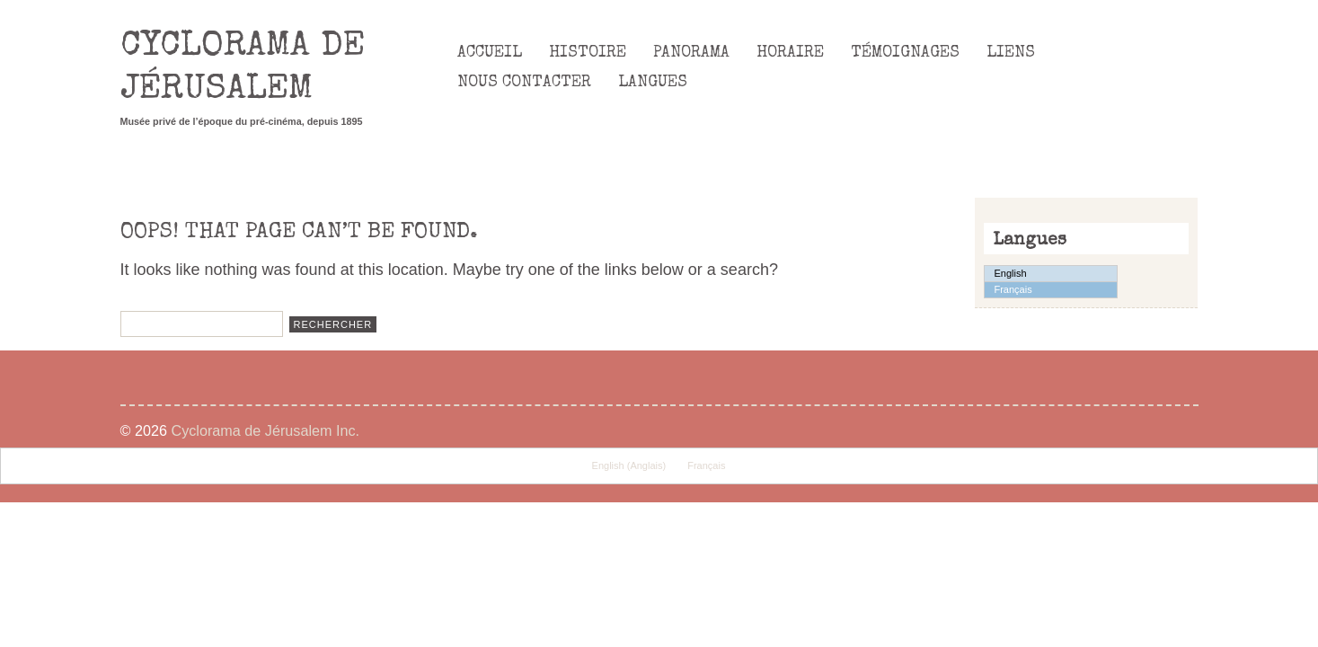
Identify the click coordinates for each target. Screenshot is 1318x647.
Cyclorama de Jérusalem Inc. (265, 430)
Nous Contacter (524, 83)
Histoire (587, 53)
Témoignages (905, 53)
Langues (652, 83)
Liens (1010, 53)
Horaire (790, 53)
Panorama (691, 53)
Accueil (489, 53)
